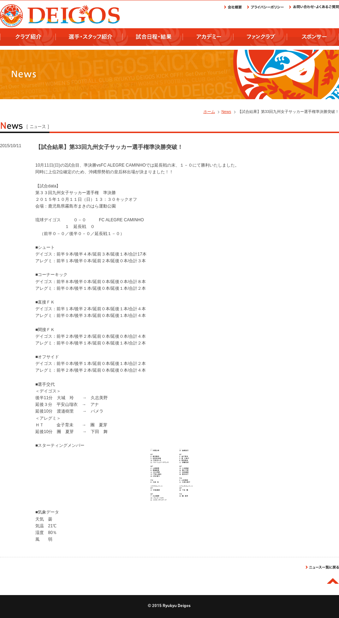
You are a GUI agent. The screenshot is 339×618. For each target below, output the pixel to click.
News (226, 111)
